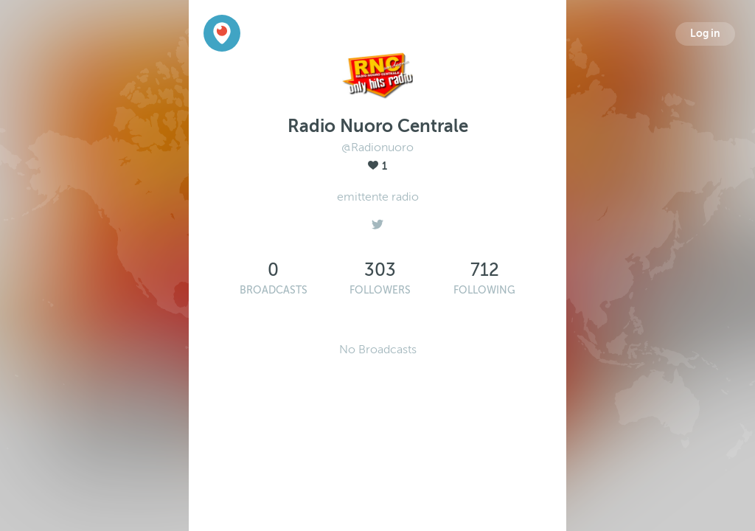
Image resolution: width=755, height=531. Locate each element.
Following (484, 290)
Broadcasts (273, 290)
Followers (380, 290)
